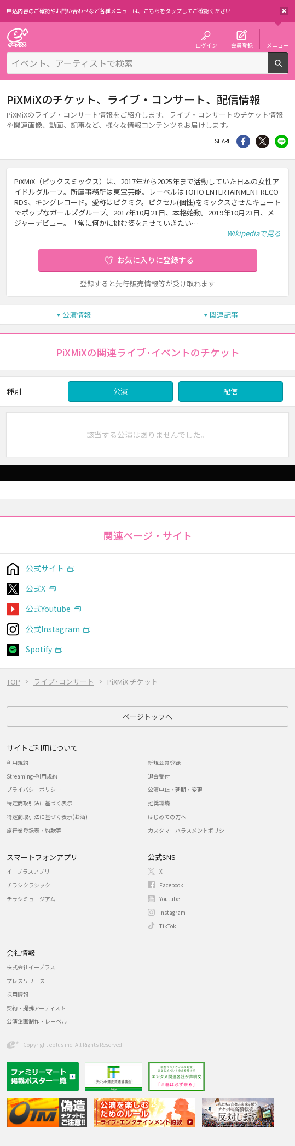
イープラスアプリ (28, 871)
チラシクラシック (28, 885)
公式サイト (45, 568)
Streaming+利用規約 (32, 776)
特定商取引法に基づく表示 (39, 803)
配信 (230, 391)
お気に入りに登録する (155, 259)
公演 (120, 391)
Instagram (172, 912)
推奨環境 (159, 803)
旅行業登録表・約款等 (34, 830)
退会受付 (159, 776)
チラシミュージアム (31, 898)
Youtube (169, 898)
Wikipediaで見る (254, 233)
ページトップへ (147, 716)
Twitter (262, 141)
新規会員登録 (164, 762)
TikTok (167, 926)
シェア (243, 141)
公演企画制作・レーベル (37, 1021)
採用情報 (17, 994)
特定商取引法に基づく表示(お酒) (47, 816)
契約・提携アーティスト (36, 1008)
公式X (35, 588)
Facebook (171, 885)
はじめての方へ (167, 816)
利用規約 (17, 762)
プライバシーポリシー (34, 789)
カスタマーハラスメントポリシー (189, 830)
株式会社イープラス (31, 967)
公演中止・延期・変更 (175, 789)
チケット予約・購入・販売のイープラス (17, 37)
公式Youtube (48, 608)
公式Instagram (53, 628)
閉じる (284, 11)
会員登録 (242, 45)
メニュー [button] (277, 45)
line (281, 141)
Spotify (39, 649)
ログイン (206, 45)
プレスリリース (26, 981)
